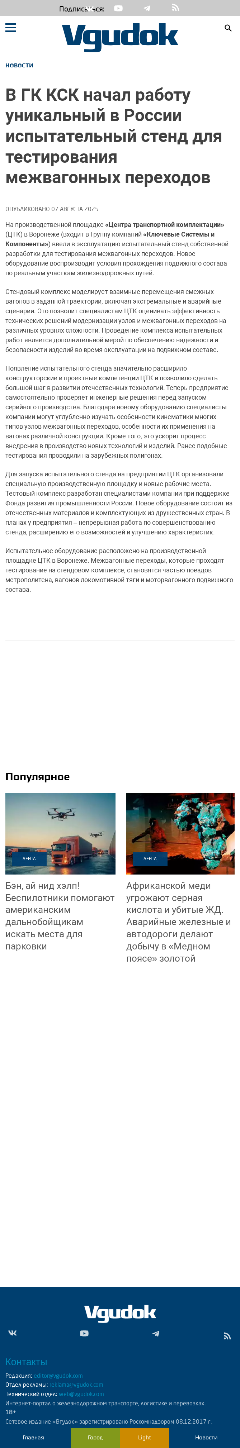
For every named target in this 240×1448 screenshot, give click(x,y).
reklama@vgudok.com (76, 1385)
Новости (19, 65)
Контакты (26, 1362)
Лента (29, 859)
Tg (147, 8)
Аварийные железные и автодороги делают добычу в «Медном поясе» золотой (178, 922)
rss (175, 8)
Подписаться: (64, 9)
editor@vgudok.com (58, 1376)
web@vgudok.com (80, 1394)
